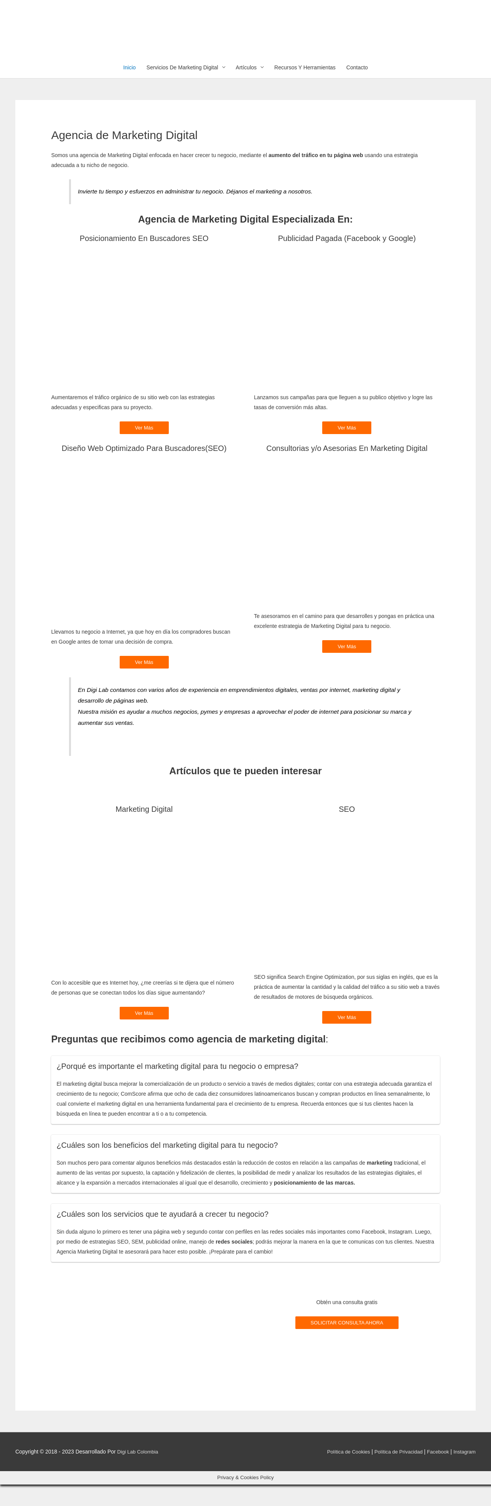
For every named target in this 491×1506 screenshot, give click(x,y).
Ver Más (144, 448)
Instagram (464, 1473)
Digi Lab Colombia (139, 1473)
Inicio (129, 88)
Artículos (246, 88)
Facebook (435, 1473)
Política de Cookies (341, 1473)
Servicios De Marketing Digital (182, 88)
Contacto (357, 88)
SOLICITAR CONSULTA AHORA (347, 1344)
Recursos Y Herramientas (305, 88)
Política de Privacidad (394, 1473)
